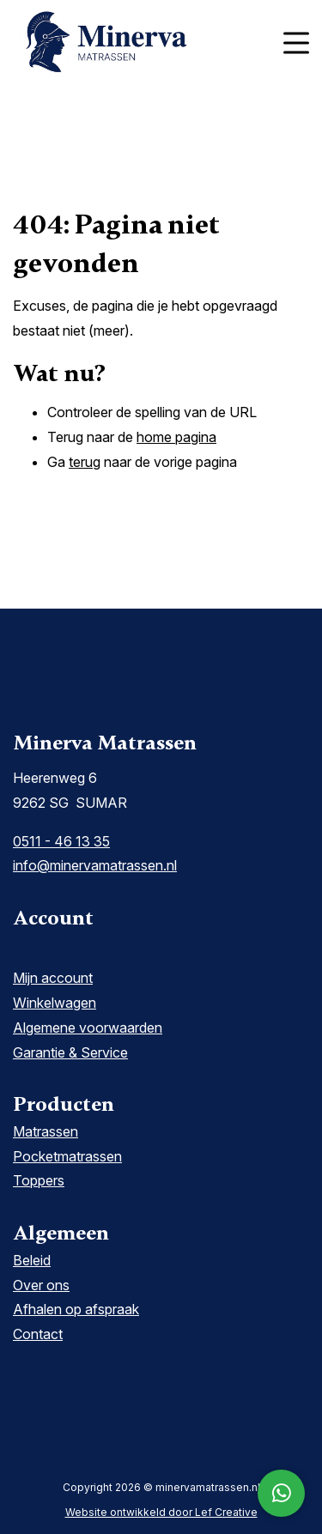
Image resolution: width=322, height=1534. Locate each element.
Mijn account (53, 977)
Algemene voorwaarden (87, 1027)
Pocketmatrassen (67, 1156)
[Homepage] (139, 41)
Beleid (32, 1260)
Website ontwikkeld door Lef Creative (161, 1512)
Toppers (38, 1180)
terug (84, 461)
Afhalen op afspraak (76, 1309)
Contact (38, 1334)
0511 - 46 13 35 (61, 841)
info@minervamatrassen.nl (95, 865)
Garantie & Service (70, 1052)
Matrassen (45, 1131)
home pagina (176, 437)
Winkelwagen (54, 1002)
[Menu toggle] (296, 43)
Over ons (41, 1285)
